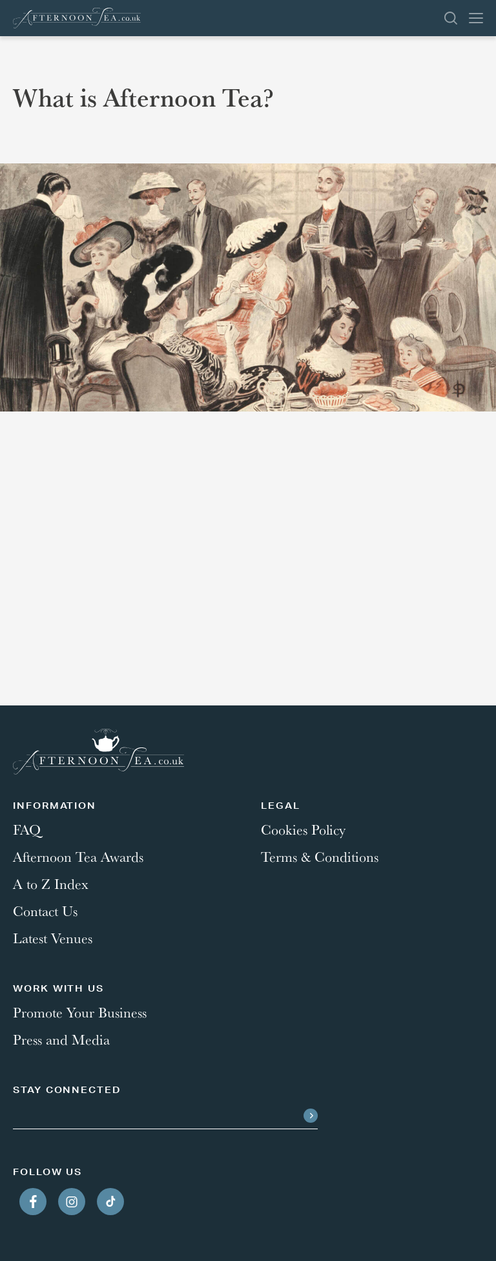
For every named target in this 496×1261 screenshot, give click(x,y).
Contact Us (45, 911)
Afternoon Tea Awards (78, 856)
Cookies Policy (303, 829)
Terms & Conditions (319, 856)
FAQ (27, 829)
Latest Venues (52, 938)
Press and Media (61, 1039)
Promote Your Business (80, 1012)
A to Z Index (50, 883)
